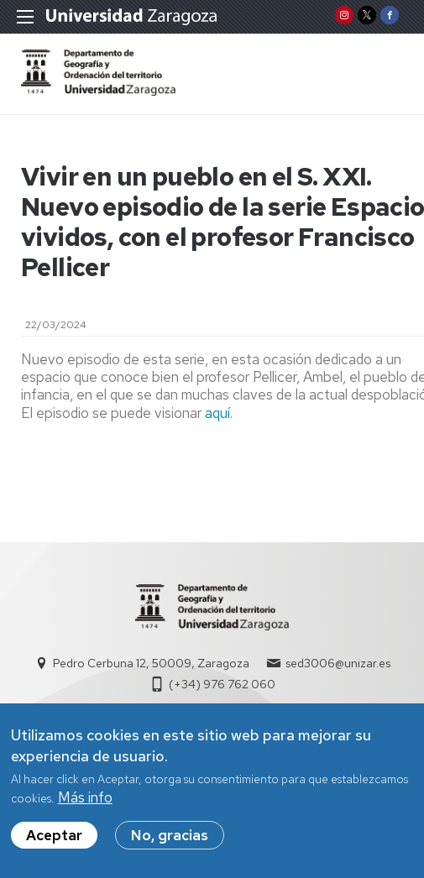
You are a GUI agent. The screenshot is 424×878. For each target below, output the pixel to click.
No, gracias (169, 844)
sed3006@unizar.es (337, 663)
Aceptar (54, 844)
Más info (85, 806)
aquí (217, 413)
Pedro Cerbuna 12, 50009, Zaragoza (151, 663)
